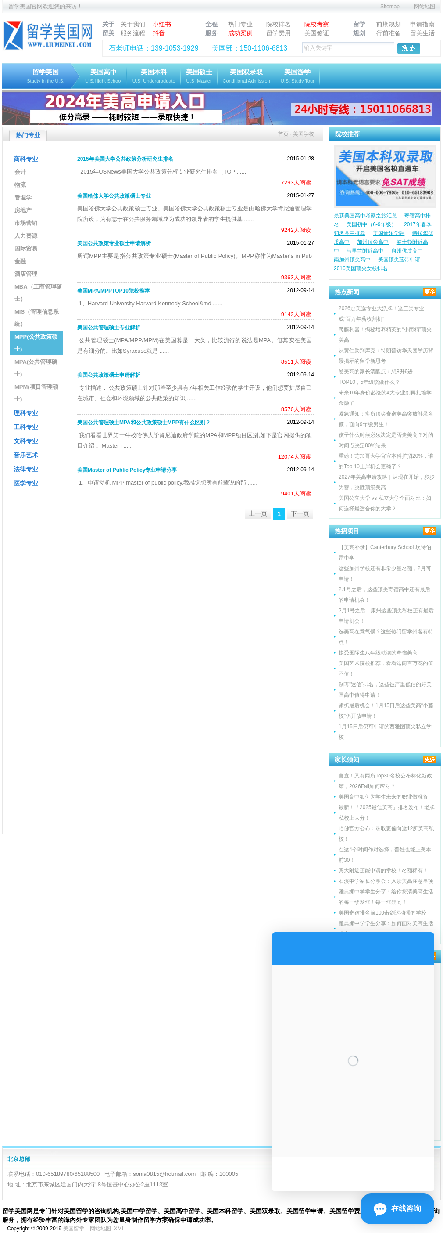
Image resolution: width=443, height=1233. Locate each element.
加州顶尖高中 (373, 242)
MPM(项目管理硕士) (36, 392)
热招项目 (347, 531)
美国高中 (103, 76)
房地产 (23, 210)
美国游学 (297, 76)
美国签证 (316, 32)
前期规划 (388, 24)
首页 (283, 134)
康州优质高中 (407, 251)
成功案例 (240, 32)
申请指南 (422, 24)
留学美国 (45, 76)
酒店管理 (25, 274)
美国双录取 (246, 76)
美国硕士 (199, 76)
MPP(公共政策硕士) (35, 342)
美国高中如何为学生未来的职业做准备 (383, 797)
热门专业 (240, 24)
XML (119, 1229)
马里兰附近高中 (365, 251)
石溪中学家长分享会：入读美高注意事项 (386, 881)
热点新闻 (347, 292)
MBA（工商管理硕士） (38, 292)
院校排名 (278, 24)
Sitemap (390, 7)
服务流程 (133, 32)
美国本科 (153, 76)
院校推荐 (347, 133)
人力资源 (25, 235)
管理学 (23, 197)
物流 (20, 184)
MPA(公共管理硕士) (35, 367)
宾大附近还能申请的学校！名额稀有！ (383, 871)
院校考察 (316, 24)
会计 (20, 172)
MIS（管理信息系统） (36, 317)
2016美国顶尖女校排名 (361, 268)
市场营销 (25, 223)
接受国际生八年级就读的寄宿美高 (378, 653)
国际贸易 (25, 248)
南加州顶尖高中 (352, 260)
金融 (20, 261)
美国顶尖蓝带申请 (399, 260)
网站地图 (424, 7)
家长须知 (347, 759)
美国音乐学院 (388, 233)
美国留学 (73, 1229)
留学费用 (278, 32)
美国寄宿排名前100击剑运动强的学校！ (385, 913)
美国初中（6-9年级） (371, 224)
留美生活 (422, 32)
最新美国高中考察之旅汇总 (365, 216)
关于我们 (133, 24)
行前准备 (388, 32)
